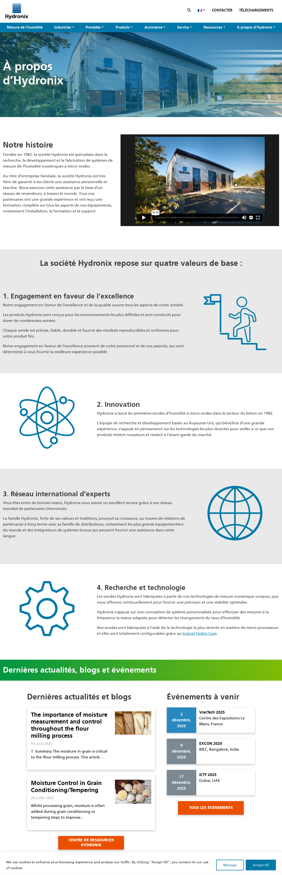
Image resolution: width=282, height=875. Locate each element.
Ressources (213, 27)
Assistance (153, 27)
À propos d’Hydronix (254, 27)
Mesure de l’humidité (25, 27)
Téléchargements (256, 10)
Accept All (261, 865)
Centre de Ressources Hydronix (91, 842)
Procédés (93, 27)
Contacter (222, 10)
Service (183, 27)
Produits (123, 27)
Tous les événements (211, 807)
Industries (62, 27)
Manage (230, 865)
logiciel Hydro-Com (199, 633)
